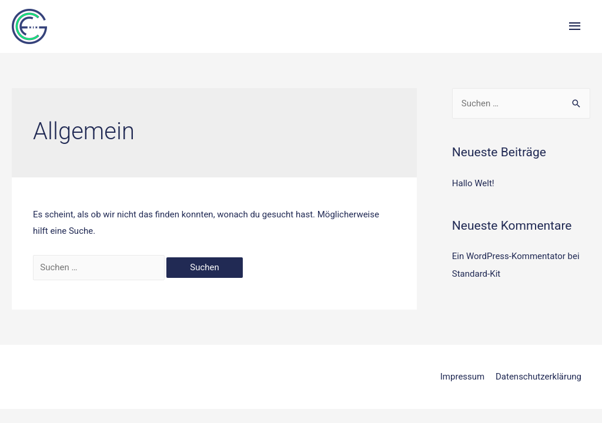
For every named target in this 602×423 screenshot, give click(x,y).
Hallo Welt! (473, 183)
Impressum (462, 376)
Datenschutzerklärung (538, 376)
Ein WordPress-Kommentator (509, 256)
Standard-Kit (476, 273)
